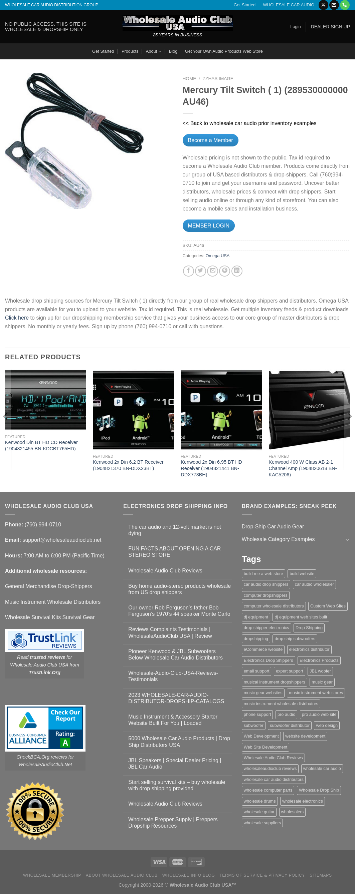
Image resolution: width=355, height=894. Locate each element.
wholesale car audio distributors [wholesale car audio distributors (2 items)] (274, 779)
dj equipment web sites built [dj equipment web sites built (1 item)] (301, 616)
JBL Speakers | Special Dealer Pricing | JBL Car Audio (174, 764)
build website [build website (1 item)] (302, 573)
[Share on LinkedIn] (236, 271)
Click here (17, 318)
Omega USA (218, 255)
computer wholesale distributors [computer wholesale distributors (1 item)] (274, 605)
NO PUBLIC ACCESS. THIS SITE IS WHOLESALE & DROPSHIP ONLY (45, 26)
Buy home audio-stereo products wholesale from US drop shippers (179, 589)
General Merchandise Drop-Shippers (48, 586)
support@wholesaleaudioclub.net (61, 540)
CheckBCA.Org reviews (42, 757)
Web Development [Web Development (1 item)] (261, 736)
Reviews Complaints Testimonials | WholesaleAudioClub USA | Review (170, 632)
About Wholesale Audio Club (122, 875)
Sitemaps (321, 875)
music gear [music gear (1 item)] (322, 682)
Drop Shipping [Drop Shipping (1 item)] (309, 627)
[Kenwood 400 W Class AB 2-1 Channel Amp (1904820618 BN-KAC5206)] (309, 410)
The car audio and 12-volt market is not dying (174, 530)
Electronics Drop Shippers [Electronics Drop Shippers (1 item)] (268, 660)
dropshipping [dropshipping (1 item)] (256, 638)
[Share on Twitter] (200, 271)
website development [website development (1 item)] (305, 736)
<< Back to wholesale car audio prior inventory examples (250, 123)
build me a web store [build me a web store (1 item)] (263, 573)
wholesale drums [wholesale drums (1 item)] (260, 801)
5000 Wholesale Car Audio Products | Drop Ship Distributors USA (179, 742)
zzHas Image (218, 78)
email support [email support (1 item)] (257, 671)
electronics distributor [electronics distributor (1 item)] (309, 649)
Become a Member (210, 140)
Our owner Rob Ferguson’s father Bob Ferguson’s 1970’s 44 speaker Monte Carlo (179, 611)
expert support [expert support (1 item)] (289, 671)
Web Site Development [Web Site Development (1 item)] (266, 747)
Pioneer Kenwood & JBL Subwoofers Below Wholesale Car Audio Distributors (175, 654)
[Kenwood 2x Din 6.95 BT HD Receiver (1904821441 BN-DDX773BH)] (221, 410)
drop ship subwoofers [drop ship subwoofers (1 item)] (295, 638)
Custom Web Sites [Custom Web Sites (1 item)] (328, 605)
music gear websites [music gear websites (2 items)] (263, 692)
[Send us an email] (334, 5)
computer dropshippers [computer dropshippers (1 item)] (266, 595)
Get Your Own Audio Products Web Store (224, 51)
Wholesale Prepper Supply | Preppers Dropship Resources (172, 823)
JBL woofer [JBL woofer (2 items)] (320, 671)
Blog (173, 51)
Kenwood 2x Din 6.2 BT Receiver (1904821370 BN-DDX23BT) (128, 465)
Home (189, 78)
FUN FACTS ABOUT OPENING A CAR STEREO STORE (174, 552)
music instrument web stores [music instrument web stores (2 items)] (316, 692)
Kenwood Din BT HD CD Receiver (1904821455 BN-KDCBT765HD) (41, 445)
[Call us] (345, 5)
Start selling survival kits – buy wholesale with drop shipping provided (176, 785)
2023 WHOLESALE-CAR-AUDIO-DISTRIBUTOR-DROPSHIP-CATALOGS (176, 698)
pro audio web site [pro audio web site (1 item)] (319, 714)
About (154, 51)
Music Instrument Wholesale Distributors (53, 602)
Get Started (244, 4)
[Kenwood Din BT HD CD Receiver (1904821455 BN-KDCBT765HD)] (45, 400)
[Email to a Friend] (212, 271)
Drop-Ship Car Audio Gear (273, 526)
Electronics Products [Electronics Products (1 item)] (319, 660)
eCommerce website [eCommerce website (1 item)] (263, 649)
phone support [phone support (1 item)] (257, 714)
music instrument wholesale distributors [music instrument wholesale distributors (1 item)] (281, 703)
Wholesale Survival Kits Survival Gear (50, 617)
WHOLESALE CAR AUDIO (289, 4)
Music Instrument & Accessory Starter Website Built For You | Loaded (172, 720)
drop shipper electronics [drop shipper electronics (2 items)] (266, 627)
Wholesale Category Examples (278, 539)
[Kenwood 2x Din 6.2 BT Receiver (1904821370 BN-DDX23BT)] (133, 410)
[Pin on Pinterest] (224, 271)
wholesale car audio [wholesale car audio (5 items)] (322, 768)
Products (130, 51)
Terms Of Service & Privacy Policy (262, 875)
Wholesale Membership (52, 875)
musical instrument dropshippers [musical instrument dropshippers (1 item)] (274, 682)
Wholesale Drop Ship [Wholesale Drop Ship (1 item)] (319, 790)
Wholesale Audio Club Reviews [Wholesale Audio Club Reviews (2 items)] (273, 757)
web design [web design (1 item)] (327, 725)
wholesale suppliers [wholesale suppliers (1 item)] (262, 822)
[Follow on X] (323, 5)
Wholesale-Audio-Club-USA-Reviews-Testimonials (173, 676)
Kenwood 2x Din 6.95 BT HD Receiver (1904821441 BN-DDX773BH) (211, 468)
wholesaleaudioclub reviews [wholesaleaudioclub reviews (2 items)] (270, 768)
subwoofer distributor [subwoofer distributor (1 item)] (290, 725)
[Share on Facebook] (188, 271)
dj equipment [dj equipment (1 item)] (256, 616)
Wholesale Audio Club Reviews (165, 570)
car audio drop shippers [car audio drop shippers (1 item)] (266, 584)
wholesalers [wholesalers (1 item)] (292, 811)
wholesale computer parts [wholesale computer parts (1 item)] (268, 790)
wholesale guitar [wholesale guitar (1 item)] (259, 811)
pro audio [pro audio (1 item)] (286, 714)
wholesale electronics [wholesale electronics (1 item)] (302, 801)
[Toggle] (347, 539)
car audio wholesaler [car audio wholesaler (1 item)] (314, 584)
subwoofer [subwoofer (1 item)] (253, 725)
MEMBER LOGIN (208, 226)
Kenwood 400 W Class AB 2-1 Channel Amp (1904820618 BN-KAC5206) (303, 468)
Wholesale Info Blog (188, 875)
